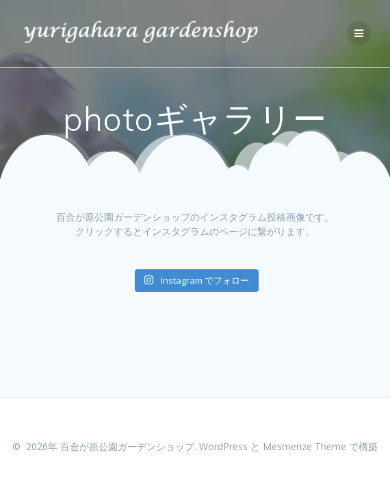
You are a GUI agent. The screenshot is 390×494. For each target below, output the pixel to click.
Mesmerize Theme (304, 446)
